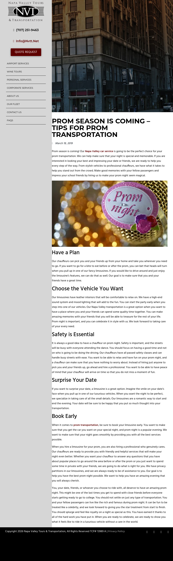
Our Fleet (13, 104)
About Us (13, 96)
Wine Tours (14, 71)
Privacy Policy (116, 531)
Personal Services (19, 79)
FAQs (10, 120)
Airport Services (18, 63)
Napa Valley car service (99, 151)
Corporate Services (20, 87)
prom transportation (85, 425)
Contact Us (14, 112)
